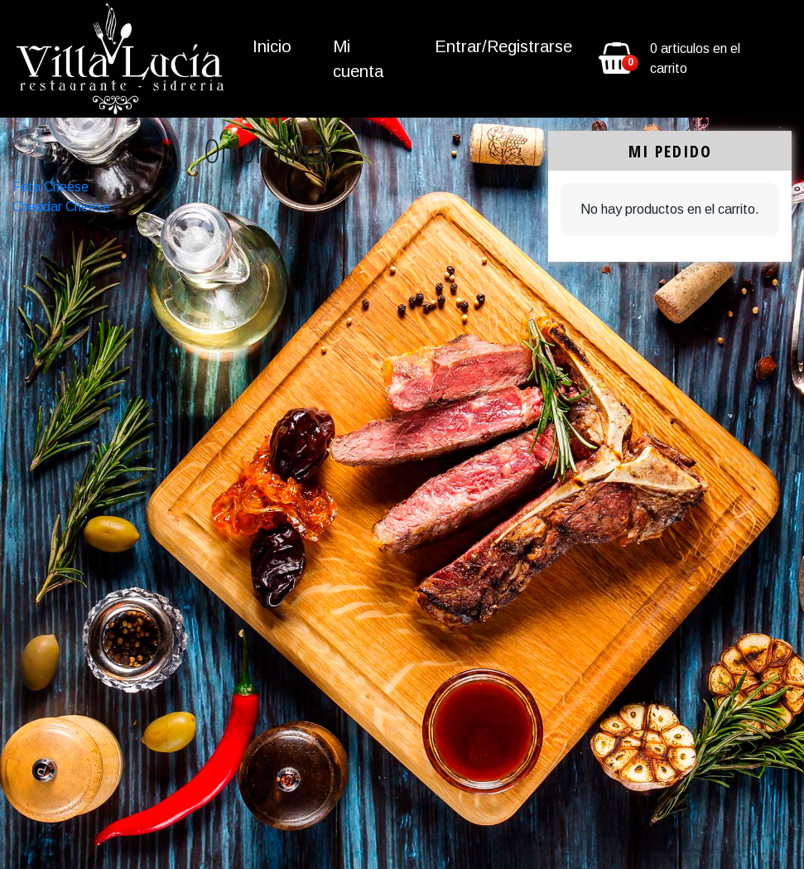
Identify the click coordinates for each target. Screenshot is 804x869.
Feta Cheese (50, 187)
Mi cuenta (358, 58)
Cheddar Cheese (61, 207)
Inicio (272, 46)
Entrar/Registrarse (503, 46)
